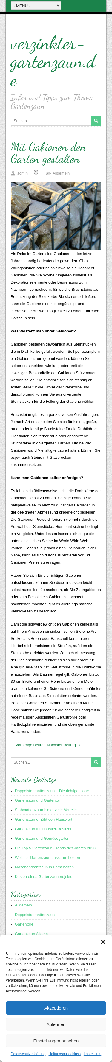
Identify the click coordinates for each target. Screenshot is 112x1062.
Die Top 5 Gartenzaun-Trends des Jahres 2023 (55, 848)
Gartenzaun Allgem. (32, 934)
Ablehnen (56, 1024)
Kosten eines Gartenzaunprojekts (43, 876)
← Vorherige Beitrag (28, 745)
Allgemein (61, 173)
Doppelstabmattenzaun (35, 914)
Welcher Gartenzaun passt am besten (47, 857)
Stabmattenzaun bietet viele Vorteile (46, 810)
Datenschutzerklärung (28, 1054)
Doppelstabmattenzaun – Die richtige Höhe (52, 791)
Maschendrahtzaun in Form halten (44, 867)
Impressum (92, 1054)
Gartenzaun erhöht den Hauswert (43, 819)
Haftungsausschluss (65, 1054)
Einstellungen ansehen (56, 1040)
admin (22, 173)
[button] (103, 942)
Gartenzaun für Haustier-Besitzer (43, 829)
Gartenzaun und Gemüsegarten (42, 838)
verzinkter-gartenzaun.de (53, 61)
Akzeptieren (56, 1007)
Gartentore (24, 924)
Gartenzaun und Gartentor (37, 800)
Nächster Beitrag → (64, 745)
